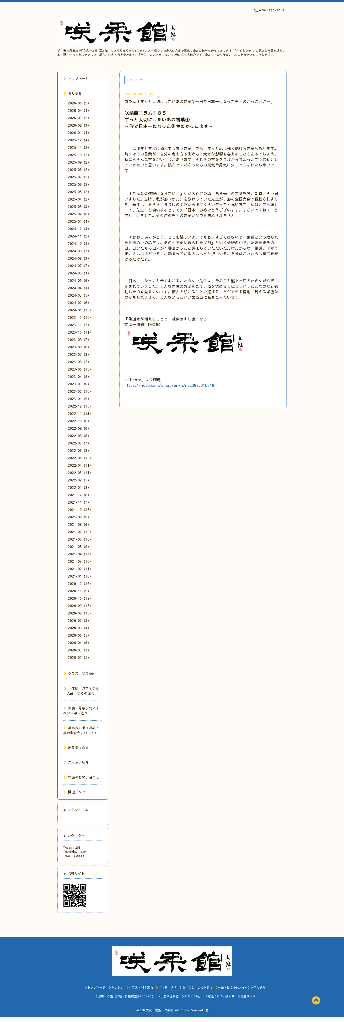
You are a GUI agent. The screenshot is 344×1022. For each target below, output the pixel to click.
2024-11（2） (79, 236)
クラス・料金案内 (80, 673)
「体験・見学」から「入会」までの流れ (81, 691)
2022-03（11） (80, 472)
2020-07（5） (79, 620)
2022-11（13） (80, 413)
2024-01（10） (80, 310)
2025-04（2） (79, 199)
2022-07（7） (79, 443)
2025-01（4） (79, 221)
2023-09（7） (79, 339)
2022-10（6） (79, 420)
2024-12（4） (79, 228)
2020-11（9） (79, 590)
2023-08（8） (79, 347)
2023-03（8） (79, 384)
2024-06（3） (79, 273)
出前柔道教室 (76, 747)
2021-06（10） (80, 539)
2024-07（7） (79, 265)
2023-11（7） (79, 324)
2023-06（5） (79, 361)
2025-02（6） (79, 214)
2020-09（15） (80, 605)
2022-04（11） (80, 465)
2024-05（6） (79, 280)
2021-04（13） (80, 554)
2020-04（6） (79, 642)
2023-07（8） (79, 354)
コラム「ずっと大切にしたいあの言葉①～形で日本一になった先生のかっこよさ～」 (199, 101)
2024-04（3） (79, 287)
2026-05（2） (79, 103)
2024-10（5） (79, 243)
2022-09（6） (79, 428)
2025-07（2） (79, 177)
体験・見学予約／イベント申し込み (81, 710)
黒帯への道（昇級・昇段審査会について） (81, 730)
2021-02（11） (80, 568)
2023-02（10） (80, 391)
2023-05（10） (80, 369)
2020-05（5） (79, 635)
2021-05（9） (79, 546)
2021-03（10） (80, 561)
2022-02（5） (79, 480)
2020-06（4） (79, 627)
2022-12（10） (80, 406)
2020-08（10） (80, 613)
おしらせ (73, 93)
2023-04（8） (79, 376)
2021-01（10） (80, 576)
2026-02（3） (79, 125)
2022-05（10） (80, 457)
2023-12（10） (80, 317)
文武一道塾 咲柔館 (159, 1010)
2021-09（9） (79, 517)
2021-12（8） (79, 494)
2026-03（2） (79, 117)
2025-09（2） (79, 162)
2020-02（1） (79, 657)
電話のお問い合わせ (81, 777)
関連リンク (74, 792)
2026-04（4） (79, 110)
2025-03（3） (79, 206)
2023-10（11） (80, 332)
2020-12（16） (80, 583)
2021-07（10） (80, 531)
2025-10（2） (79, 154)
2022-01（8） (79, 487)
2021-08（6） (79, 524)
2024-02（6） (79, 302)
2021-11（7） (79, 502)
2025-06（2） (79, 184)
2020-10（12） (80, 598)
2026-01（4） (79, 132)
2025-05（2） (79, 191)
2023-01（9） (79, 398)
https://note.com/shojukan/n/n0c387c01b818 (169, 385)
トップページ (76, 78)
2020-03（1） (79, 650)
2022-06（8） (79, 450)
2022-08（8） (79, 435)
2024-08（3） (79, 258)
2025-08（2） (79, 169)
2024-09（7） (79, 250)
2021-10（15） (80, 509)
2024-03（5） (79, 295)
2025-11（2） (79, 147)
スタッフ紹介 (76, 762)
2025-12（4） (79, 140)
